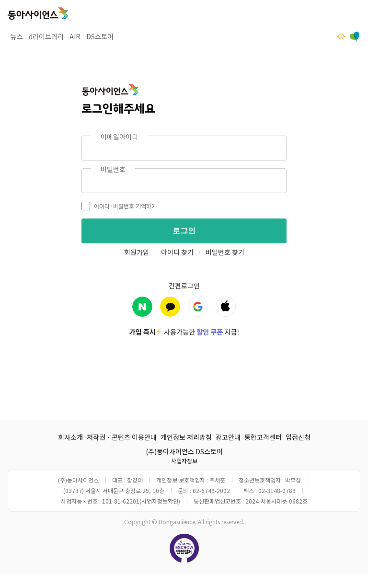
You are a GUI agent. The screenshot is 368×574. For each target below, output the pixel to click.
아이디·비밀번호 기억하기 (119, 206)
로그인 (184, 231)
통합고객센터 (263, 437)
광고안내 (228, 437)
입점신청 (298, 437)
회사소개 (70, 437)
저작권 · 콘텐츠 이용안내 (122, 437)
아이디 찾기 (177, 252)
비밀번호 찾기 (225, 252)
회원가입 (136, 252)
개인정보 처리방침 (186, 437)
